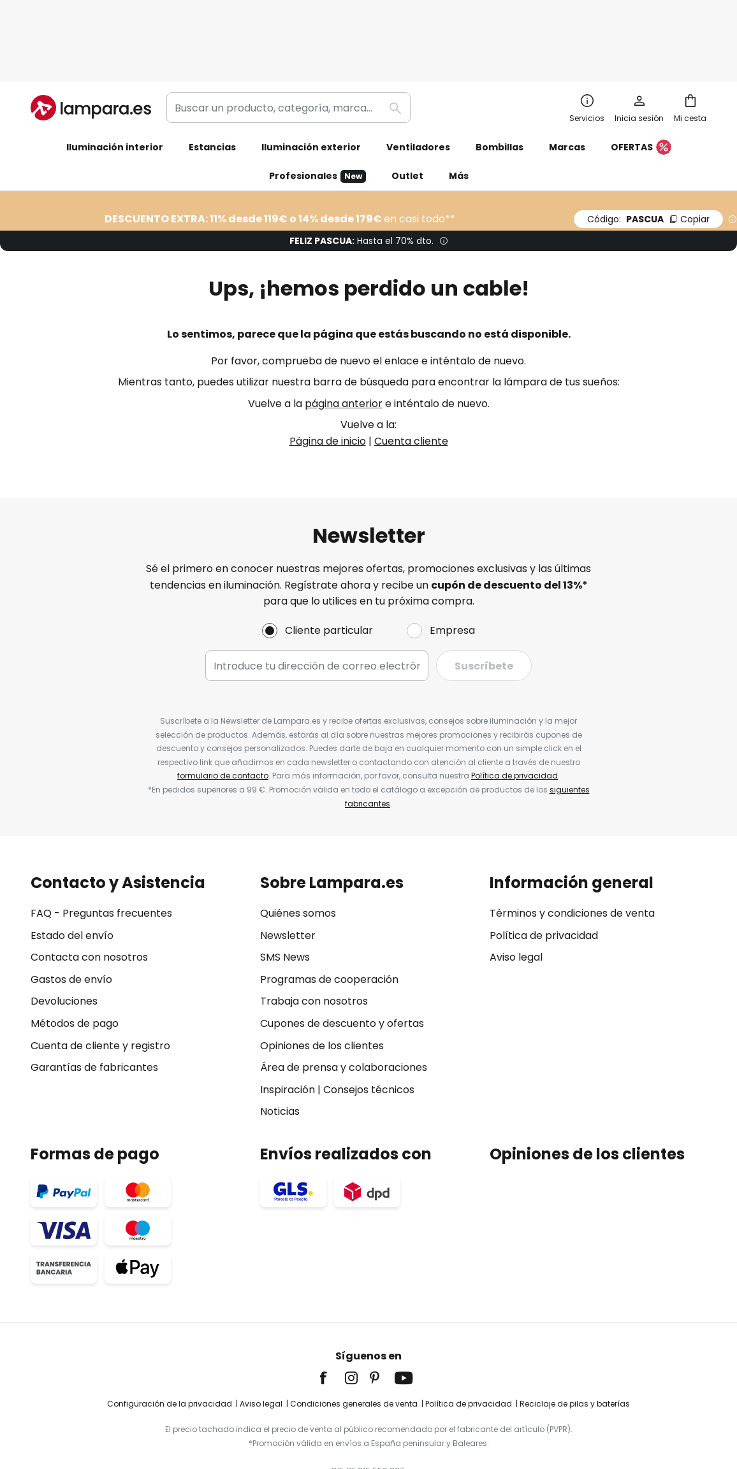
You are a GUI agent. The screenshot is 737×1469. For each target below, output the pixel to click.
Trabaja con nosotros (314, 935)
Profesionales (317, 109)
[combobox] (288, 40)
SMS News (285, 891)
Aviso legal (516, 891)
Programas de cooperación (329, 912)
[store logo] (91, 41)
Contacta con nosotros (89, 891)
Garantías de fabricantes (94, 1001)
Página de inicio (327, 374)
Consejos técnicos (368, 1022)
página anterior (344, 336)
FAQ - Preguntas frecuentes (101, 847)
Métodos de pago (75, 956)
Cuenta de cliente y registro (100, 978)
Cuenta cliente (411, 374)
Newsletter (288, 868)
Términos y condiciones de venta (572, 847)
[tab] (139, 931)
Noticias (280, 1045)
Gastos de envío (71, 912)
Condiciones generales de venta (354, 1337)
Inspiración (287, 1022)
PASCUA (648, 152)
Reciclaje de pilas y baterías (575, 1337)
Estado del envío (72, 868)
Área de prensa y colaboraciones (343, 1001)
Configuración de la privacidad (169, 1337)
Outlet (407, 109)
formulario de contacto (222, 709)
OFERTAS (641, 81)
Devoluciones (64, 935)
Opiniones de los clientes (322, 978)
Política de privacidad (514, 709)
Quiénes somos (298, 847)
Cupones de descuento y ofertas (342, 956)
